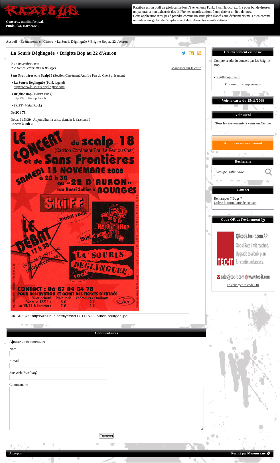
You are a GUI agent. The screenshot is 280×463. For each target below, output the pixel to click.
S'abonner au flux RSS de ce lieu (199, 53)
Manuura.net (257, 453)
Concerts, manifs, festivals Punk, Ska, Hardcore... (43, 15)
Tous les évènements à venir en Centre (243, 123)
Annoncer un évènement (243, 143)
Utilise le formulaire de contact (235, 203)
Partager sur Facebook (176, 53)
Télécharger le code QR (243, 285)
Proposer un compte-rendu (243, 84)
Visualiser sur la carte (186, 68)
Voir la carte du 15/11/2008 (243, 100)
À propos (15, 453)
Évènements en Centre (37, 42)
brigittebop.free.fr (228, 77)
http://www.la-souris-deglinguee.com (39, 87)
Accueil (11, 42)
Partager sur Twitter (183, 53)
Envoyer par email (191, 53)
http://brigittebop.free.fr (30, 98)
